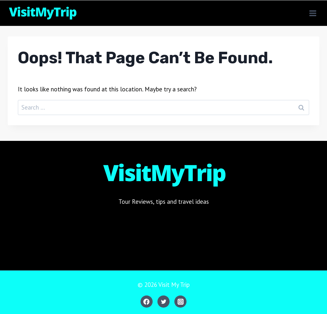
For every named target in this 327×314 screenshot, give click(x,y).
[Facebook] (147, 301)
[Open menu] (312, 13)
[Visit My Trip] (42, 13)
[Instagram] (180, 301)
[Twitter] (163, 301)
